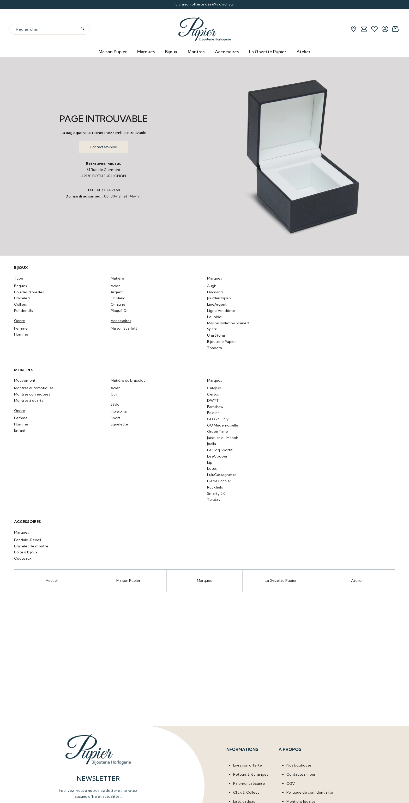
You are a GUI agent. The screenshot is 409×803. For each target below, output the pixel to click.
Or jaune (118, 304)
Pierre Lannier (219, 481)
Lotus (212, 468)
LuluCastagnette (222, 474)
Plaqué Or (119, 310)
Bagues (20, 285)
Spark (212, 329)
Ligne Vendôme (221, 310)
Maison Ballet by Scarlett (228, 323)
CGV (290, 783)
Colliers (20, 304)
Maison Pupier (113, 51)
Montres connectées (32, 394)
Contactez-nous (103, 146)
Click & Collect (246, 792)
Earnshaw (215, 406)
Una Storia (216, 335)
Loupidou (215, 316)
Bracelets (22, 298)
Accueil (52, 580)
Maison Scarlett (124, 328)
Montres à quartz (29, 400)
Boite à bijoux (25, 552)
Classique (119, 412)
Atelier (303, 51)
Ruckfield (215, 487)
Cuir (114, 394)
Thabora (214, 347)
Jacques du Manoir (222, 437)
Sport (115, 418)
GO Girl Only (217, 419)
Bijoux (171, 51)
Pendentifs (23, 310)
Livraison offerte (247, 765)
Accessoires (227, 51)
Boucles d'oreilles (29, 292)
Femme (21, 328)
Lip (209, 462)
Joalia (211, 443)
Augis (211, 285)
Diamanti (215, 292)
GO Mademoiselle (222, 425)
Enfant (20, 430)
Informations (241, 749)
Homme (21, 334)
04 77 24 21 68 (107, 190)
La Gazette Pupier (267, 51)
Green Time (217, 431)
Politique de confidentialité (309, 792)
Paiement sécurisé (249, 783)
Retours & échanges (250, 774)
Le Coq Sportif (220, 450)
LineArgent (217, 304)
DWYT (213, 400)
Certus (213, 394)
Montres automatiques (33, 388)
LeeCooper (217, 456)
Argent (117, 292)
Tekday (213, 499)
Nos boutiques (298, 765)
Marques (146, 51)
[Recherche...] (43, 29)
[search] (83, 29)
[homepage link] (204, 29)
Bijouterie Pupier (221, 341)
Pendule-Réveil (27, 540)
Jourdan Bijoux (219, 298)
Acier (115, 285)
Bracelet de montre (31, 546)
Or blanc (118, 298)
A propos (290, 749)
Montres (196, 51)
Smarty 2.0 (216, 493)
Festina (213, 412)
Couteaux (22, 558)
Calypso (214, 388)
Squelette (119, 424)
